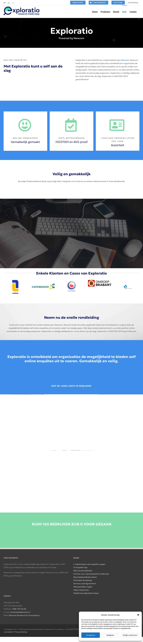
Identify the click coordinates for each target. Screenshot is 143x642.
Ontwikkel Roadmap (82, 580)
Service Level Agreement (84, 583)
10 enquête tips (80, 567)
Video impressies (81, 590)
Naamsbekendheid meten (85, 577)
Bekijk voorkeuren (130, 635)
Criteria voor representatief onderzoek (91, 574)
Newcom (125, 60)
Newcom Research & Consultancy (24, 615)
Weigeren (110, 635)
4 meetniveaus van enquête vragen (89, 564)
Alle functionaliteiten (82, 570)
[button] (138, 615)
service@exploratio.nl (20, 612)
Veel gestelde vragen (82, 587)
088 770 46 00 (19, 609)
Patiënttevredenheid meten (86, 593)
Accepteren (90, 635)
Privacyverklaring (20, 632)
